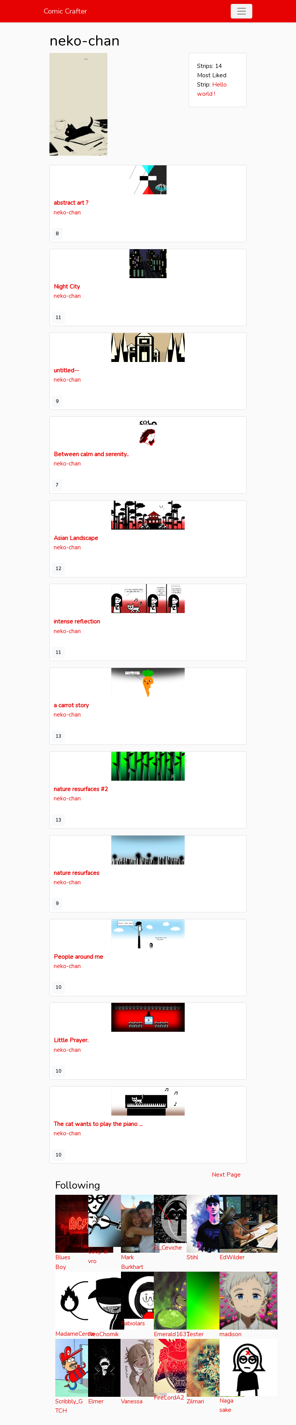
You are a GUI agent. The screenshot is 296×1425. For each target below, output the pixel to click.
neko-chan (67, 212)
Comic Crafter (65, 11)
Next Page (226, 1175)
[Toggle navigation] (241, 11)
